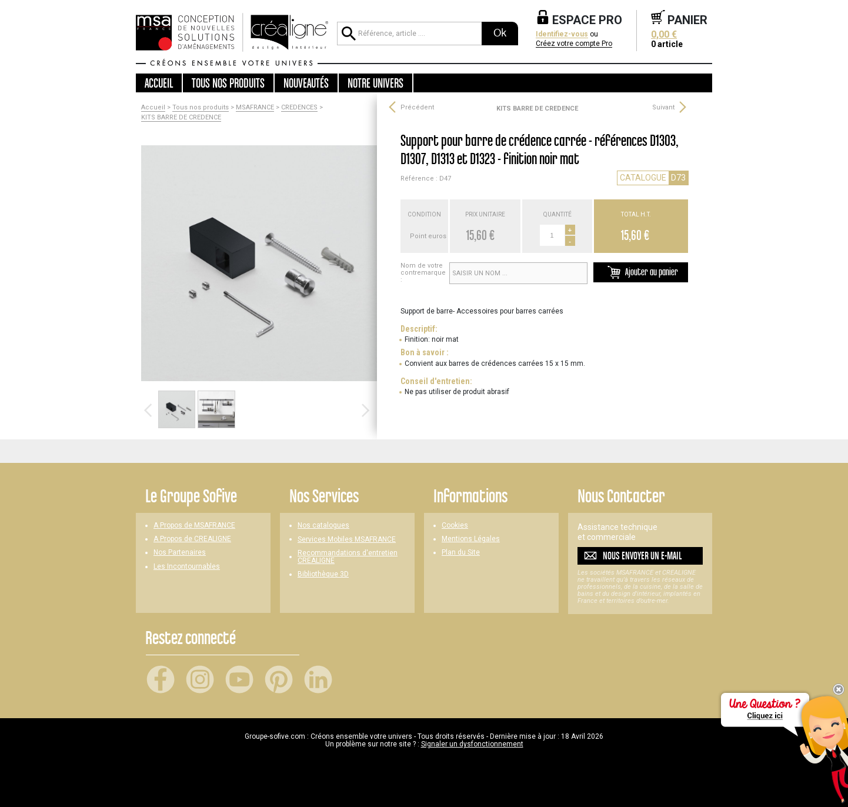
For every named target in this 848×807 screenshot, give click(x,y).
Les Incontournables (186, 567)
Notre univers (375, 83)
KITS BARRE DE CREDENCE (181, 117)
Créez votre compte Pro (574, 44)
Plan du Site (461, 552)
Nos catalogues (323, 525)
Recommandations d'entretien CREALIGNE (348, 557)
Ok (499, 32)
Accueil (159, 83)
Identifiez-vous (562, 34)
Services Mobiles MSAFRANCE (347, 539)
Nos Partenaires (179, 552)
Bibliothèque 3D (323, 574)
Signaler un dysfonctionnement (472, 744)
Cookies (455, 525)
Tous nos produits (200, 107)
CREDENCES (299, 107)
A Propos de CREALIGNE (192, 539)
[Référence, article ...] (409, 33)
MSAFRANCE (255, 107)
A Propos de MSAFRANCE (194, 525)
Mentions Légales (471, 539)
